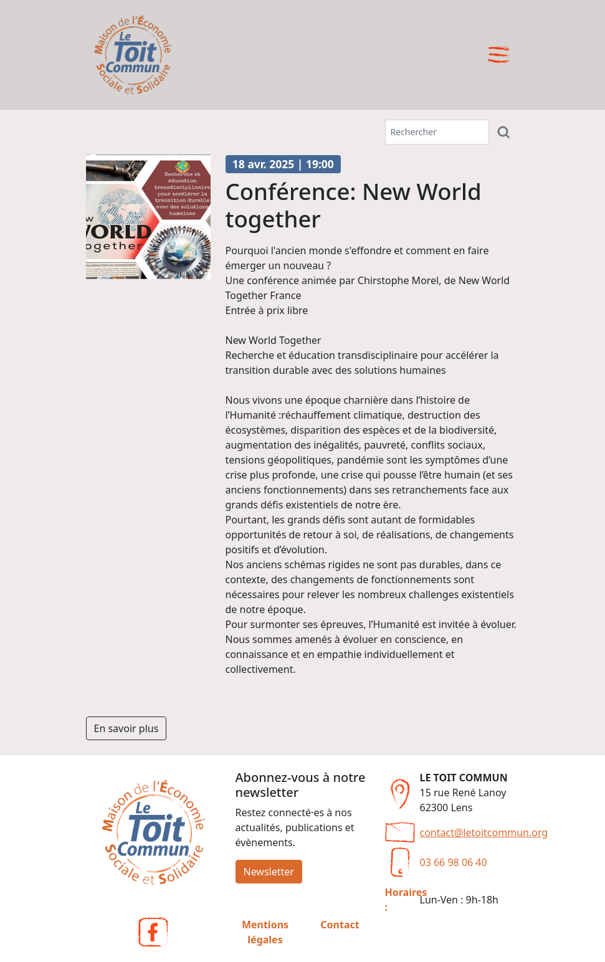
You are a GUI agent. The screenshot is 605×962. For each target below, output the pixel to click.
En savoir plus (126, 728)
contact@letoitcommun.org (484, 832)
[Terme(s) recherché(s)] (437, 132)
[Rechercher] (504, 132)
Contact (339, 924)
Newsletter (269, 872)
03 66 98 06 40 (453, 862)
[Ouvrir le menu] (499, 54)
